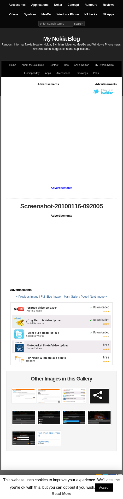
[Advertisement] (45, 131)
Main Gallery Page (76, 296)
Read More (61, 494)
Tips (66, 64)
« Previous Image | (28, 296)
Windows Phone (68, 14)
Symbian (30, 14)
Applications (39, 4)
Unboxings (82, 73)
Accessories (17, 4)
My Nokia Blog (61, 38)
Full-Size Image (51, 296)
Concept (73, 4)
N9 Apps (108, 14)
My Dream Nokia (104, 64)
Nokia (58, 4)
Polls (96, 73)
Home (12, 64)
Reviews (108, 4)
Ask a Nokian (81, 64)
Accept (104, 487)
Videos (13, 14)
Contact (54, 64)
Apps (48, 73)
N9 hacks (90, 14)
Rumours (91, 4)
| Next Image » (97, 296)
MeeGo (46, 14)
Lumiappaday (32, 73)
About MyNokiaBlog (33, 64)
